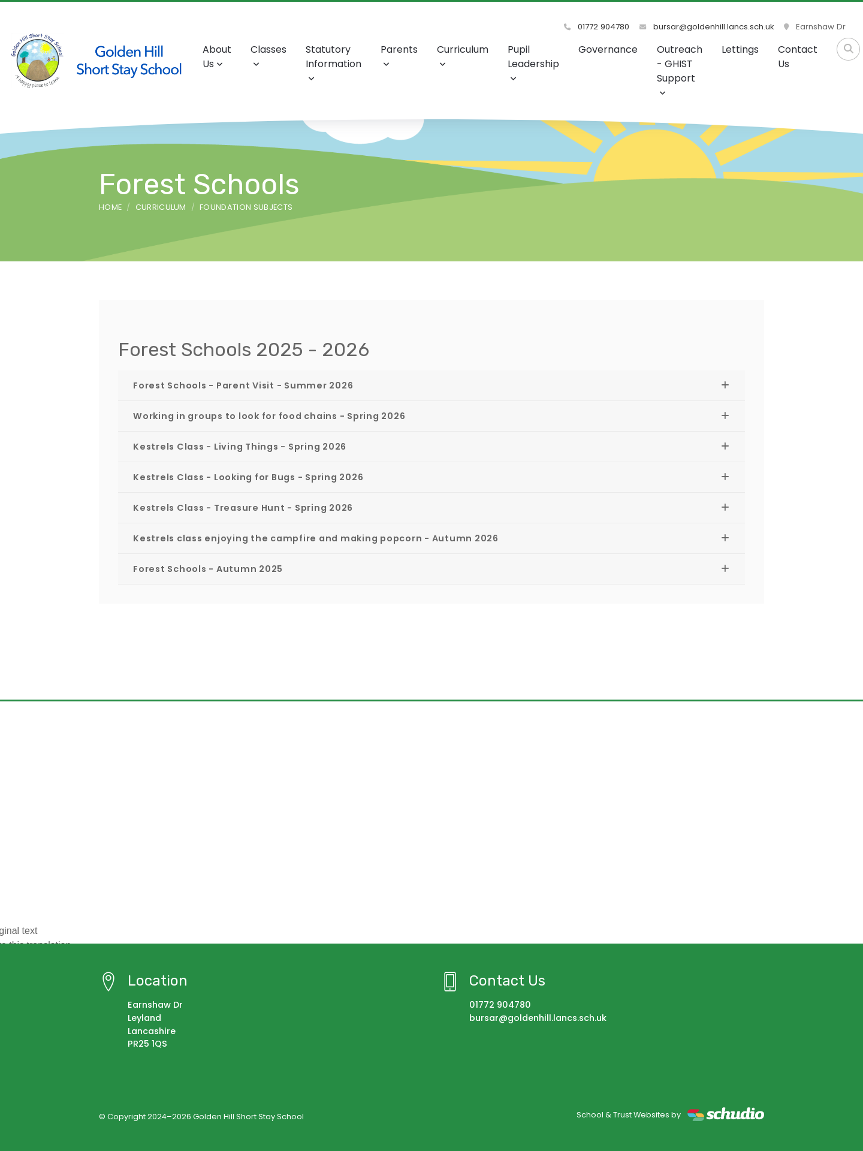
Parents (399, 55)
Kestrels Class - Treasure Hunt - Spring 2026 (243, 508)
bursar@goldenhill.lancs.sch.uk (706, 26)
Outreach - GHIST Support (679, 70)
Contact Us (797, 57)
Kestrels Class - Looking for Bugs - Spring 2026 (248, 477)
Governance (608, 49)
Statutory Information (333, 63)
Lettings (740, 49)
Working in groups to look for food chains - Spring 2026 (269, 416)
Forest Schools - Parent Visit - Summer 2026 (243, 385)
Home (110, 207)
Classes (268, 55)
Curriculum (462, 55)
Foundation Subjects (246, 207)
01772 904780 (597, 26)
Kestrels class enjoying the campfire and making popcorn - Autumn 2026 (316, 538)
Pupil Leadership (533, 63)
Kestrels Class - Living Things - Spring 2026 (239, 447)
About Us (217, 57)
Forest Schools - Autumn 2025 (208, 569)
